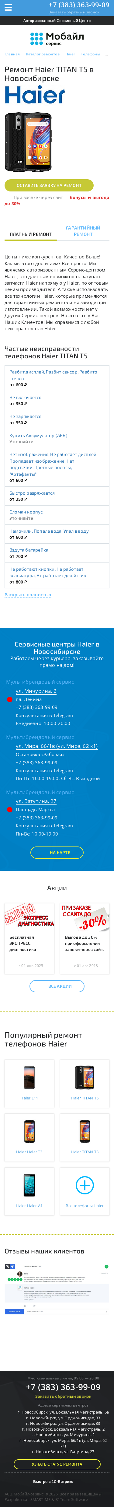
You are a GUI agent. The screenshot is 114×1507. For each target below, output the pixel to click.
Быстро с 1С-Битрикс (53, 1482)
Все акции (55, 986)
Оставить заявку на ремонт (49, 185)
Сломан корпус (26, 511)
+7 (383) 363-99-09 (79, 4)
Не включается (25, 397)
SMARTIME (40, 1499)
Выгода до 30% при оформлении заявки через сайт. (84, 943)
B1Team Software (71, 1499)
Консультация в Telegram (44, 715)
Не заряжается (25, 416)
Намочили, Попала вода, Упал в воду (49, 531)
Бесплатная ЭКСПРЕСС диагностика (22, 943)
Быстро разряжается (32, 493)
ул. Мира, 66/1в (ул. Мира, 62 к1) (57, 745)
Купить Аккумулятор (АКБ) (38, 435)
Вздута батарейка (28, 549)
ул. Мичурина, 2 (36, 690)
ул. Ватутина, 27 (36, 800)
